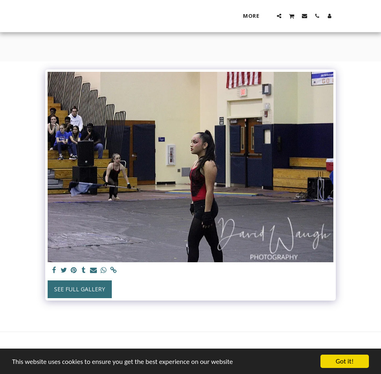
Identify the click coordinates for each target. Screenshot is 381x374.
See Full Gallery (79, 289)
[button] (279, 16)
